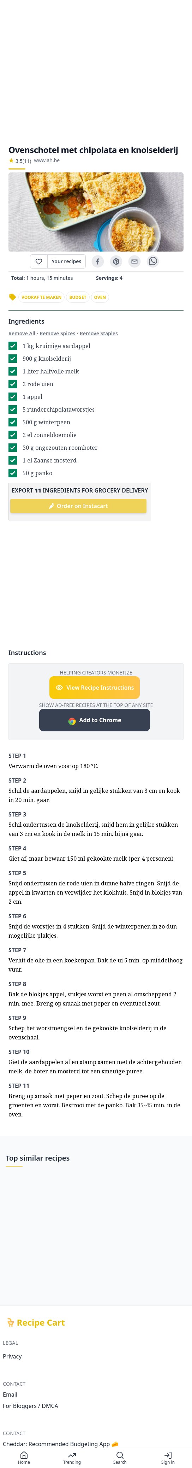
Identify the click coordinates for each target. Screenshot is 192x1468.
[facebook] (97, 261)
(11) (27, 161)
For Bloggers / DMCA (30, 1406)
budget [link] (77, 297)
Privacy (12, 1356)
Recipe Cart (41, 1322)
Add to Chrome (94, 721)
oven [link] (100, 297)
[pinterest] (116, 261)
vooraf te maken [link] (41, 297)
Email (10, 1394)
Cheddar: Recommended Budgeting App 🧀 (61, 1444)
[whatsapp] (152, 261)
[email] (134, 261)
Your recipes (67, 261)
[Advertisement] (96, 72)
